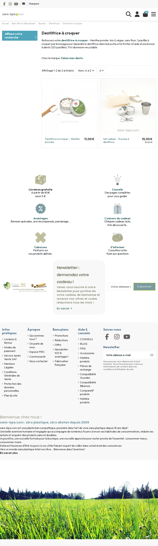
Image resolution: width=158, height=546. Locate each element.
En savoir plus (9, 453)
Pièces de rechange (85, 367)
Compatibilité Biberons (88, 384)
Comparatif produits (87, 392)
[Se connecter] (137, 14)
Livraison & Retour (10, 340)
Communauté (37, 356)
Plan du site (10, 395)
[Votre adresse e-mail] (125, 355)
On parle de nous (36, 345)
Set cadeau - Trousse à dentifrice (116, 140)
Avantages (40, 218)
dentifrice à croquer (74, 40)
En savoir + (64, 308)
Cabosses (40, 247)
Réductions (61, 340)
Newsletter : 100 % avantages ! (62, 353)
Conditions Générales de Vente (12, 375)
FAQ (82, 348)
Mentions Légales (9, 365)
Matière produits (85, 359)
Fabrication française (61, 362)
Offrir (58, 344)
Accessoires (87, 353)
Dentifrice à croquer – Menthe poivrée (62, 140)
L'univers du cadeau (117, 218)
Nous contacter (38, 361)
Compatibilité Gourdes (88, 375)
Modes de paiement (10, 349)
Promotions (61, 335)
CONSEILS (86, 339)
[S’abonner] (152, 355)
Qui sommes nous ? (36, 337)
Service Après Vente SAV (12, 357)
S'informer (117, 247)
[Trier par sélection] (86, 70)
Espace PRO (36, 351)
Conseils (117, 189)
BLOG (83, 343)
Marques (34, 3)
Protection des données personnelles (12, 387)
